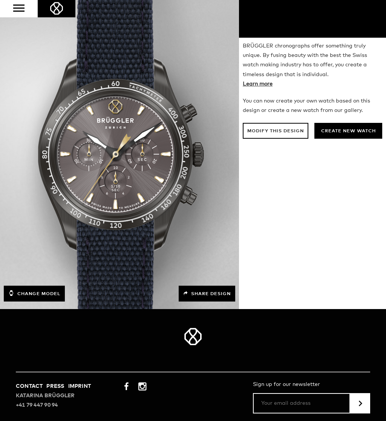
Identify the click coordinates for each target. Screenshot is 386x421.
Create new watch (348, 131)
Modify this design (275, 131)
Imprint (79, 386)
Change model (34, 293)
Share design (207, 293)
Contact (29, 386)
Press (55, 386)
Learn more (258, 84)
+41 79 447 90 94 (37, 405)
